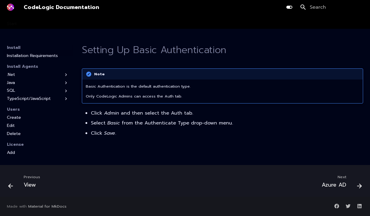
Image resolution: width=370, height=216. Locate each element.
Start (12, 22)
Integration (189, 22)
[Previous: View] (26, 182)
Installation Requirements (32, 55)
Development (110, 22)
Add (11, 152)
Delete (14, 133)
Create (14, 117)
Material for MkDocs (47, 206)
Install (31, 22)
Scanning (54, 22)
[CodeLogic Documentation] (10, 7)
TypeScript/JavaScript (38, 98)
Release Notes (245, 22)
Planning (79, 22)
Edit (11, 125)
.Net (38, 74)
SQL (38, 90)
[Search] (332, 7)
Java (38, 83)
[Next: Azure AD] (340, 182)
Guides (215, 22)
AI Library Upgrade (150, 22)
